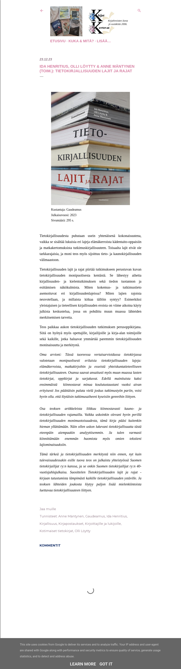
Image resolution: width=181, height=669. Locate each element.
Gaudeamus (95, 516)
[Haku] (139, 9)
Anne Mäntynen (71, 516)
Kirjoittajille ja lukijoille (103, 524)
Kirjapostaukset (71, 524)
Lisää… (104, 41)
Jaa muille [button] (48, 509)
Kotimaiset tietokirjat (56, 531)
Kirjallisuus (48, 524)
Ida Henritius (117, 516)
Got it (106, 664)
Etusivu (58, 41)
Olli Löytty (82, 531)
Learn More (83, 664)
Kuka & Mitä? (81, 41)
